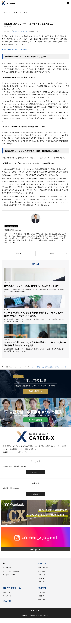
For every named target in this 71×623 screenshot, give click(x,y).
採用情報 (42, 588)
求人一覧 (7, 601)
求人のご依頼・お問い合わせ (12, 571)
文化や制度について (35, 472)
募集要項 (41, 596)
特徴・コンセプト (43, 568)
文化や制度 (41, 592)
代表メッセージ (43, 575)
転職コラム (6, 592)
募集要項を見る (35, 494)
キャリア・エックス (20, 31)
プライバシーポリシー (10, 575)
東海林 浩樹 (14, 230)
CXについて (43, 563)
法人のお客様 (7, 568)
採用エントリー (43, 599)
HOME (4, 563)
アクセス (41, 582)
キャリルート (7, 596)
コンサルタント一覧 (12, 588)
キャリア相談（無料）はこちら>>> (14, 49)
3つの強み (41, 571)
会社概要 (41, 578)
